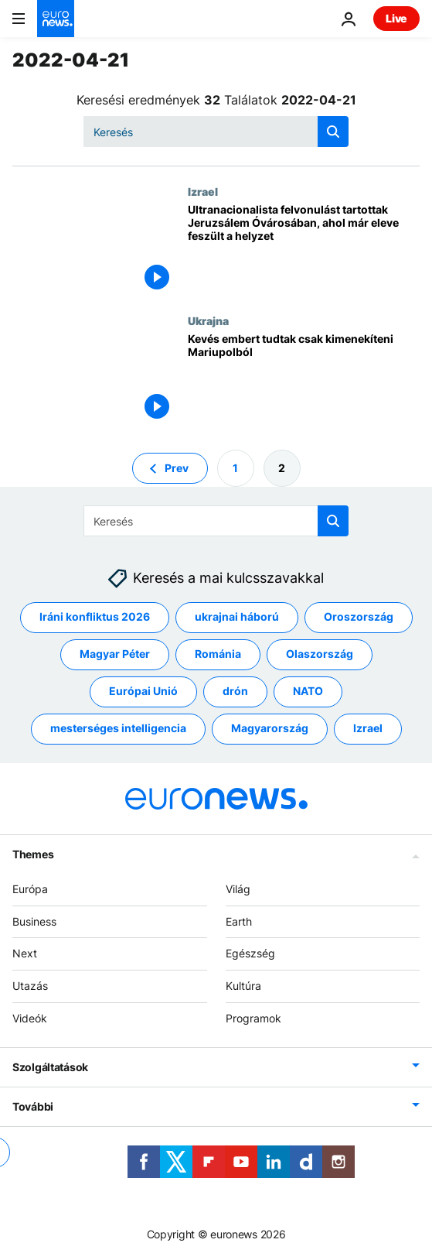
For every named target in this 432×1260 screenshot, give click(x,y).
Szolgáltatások (50, 1066)
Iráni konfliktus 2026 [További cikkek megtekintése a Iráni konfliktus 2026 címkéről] (94, 616)
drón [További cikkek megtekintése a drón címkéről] (235, 690)
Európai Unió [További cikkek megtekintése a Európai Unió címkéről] (143, 690)
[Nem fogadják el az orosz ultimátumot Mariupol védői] (304, 379)
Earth (239, 920)
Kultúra (243, 985)
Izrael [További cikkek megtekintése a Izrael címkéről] (368, 727)
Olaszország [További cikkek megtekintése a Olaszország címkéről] (319, 653)
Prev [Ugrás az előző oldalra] (177, 467)
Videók (29, 1018)
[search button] (333, 131)
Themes (32, 854)
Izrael (203, 191)
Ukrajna (208, 320)
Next (24, 953)
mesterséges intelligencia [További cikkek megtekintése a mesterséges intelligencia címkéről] (118, 727)
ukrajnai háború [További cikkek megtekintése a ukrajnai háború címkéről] (237, 616)
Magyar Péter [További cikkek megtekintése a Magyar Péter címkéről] (115, 653)
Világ (238, 888)
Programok (253, 1018)
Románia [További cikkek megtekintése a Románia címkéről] (218, 653)
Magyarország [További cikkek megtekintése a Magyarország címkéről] (269, 727)
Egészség (250, 953)
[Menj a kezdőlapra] (55, 18)
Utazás (30, 985)
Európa (30, 888)
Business (34, 920)
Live (396, 18)
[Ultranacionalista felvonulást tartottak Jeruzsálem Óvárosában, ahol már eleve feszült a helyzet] (304, 250)
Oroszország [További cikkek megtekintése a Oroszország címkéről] (358, 616)
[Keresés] (216, 131)
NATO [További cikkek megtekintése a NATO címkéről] (308, 690)
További (32, 1106)
